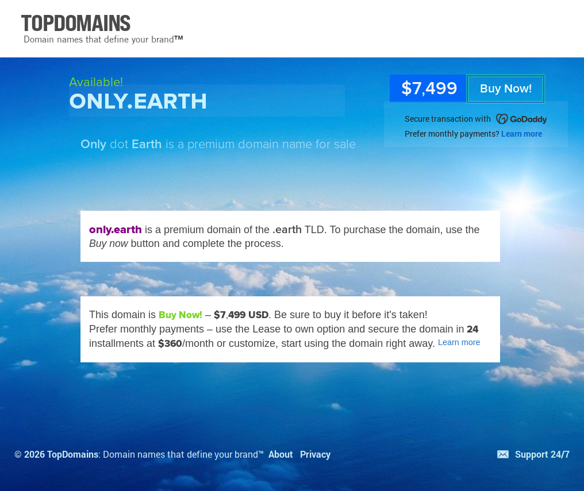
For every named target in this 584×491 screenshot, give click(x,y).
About (280, 454)
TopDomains (72, 454)
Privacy (315, 454)
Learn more (521, 133)
